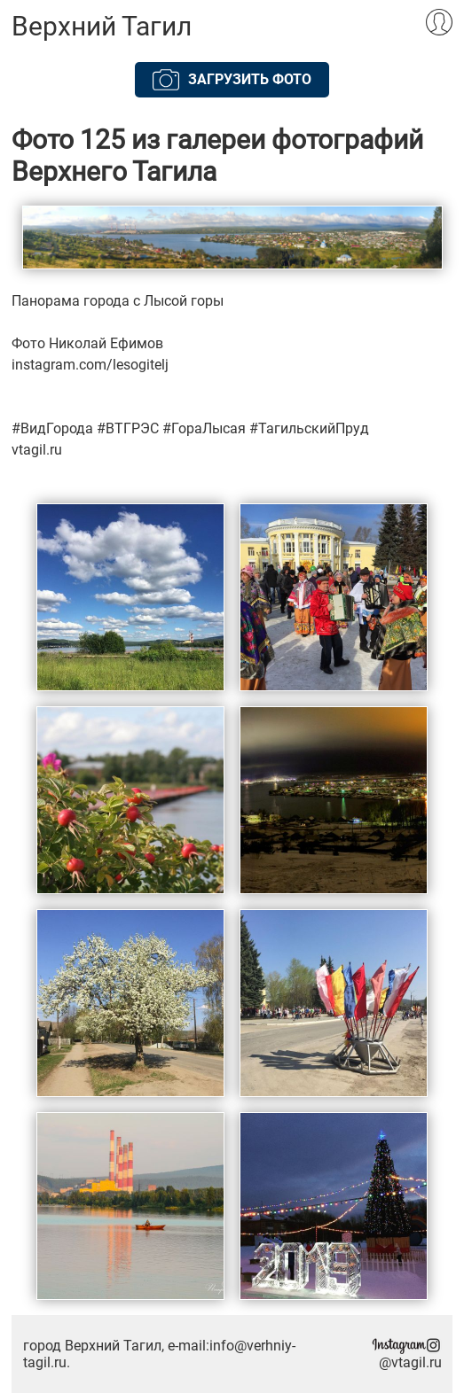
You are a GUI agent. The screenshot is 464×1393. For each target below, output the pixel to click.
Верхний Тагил (102, 26)
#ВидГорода (52, 428)
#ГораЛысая (204, 428)
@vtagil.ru (406, 1354)
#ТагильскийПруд (309, 428)
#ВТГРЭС (128, 428)
